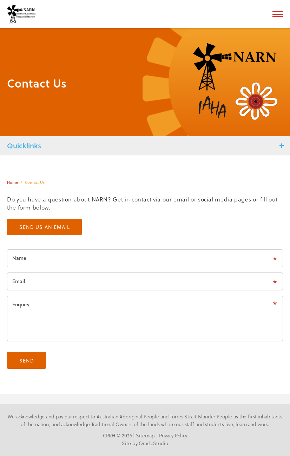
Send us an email (44, 227)
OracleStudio (153, 443)
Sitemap (145, 435)
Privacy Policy (173, 435)
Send (26, 360)
